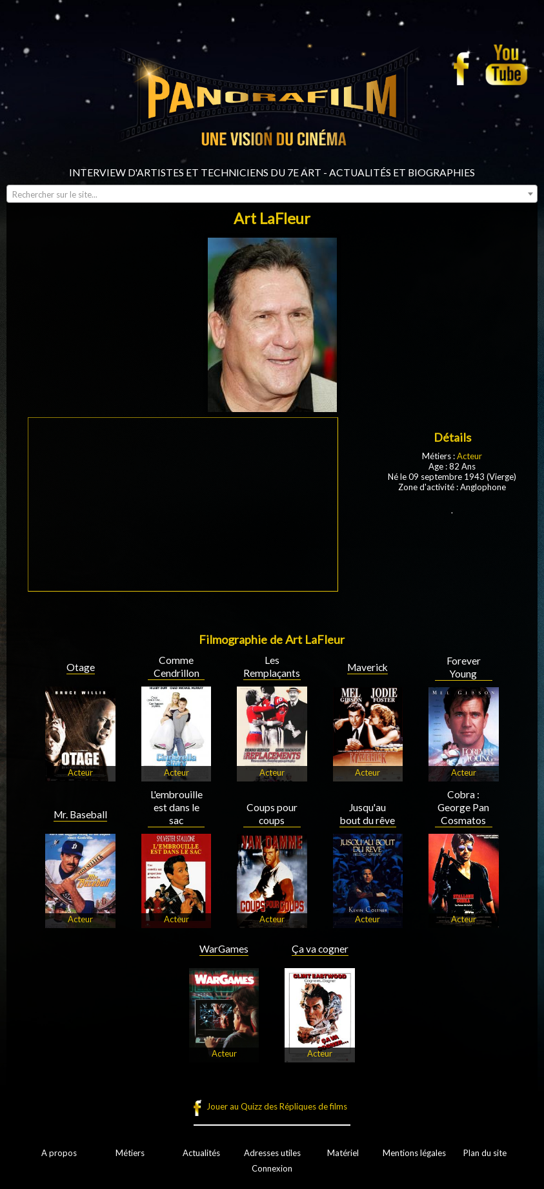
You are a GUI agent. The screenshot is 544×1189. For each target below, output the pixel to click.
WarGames (223, 949)
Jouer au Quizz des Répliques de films (277, 1106)
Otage (80, 667)
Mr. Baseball (80, 814)
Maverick (367, 667)
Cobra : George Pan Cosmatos (463, 807)
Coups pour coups (272, 813)
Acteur (469, 456)
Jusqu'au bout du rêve (367, 813)
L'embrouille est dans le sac (176, 807)
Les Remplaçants (271, 666)
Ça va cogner (320, 949)
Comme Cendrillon (176, 666)
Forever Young (464, 667)
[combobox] (272, 194)
